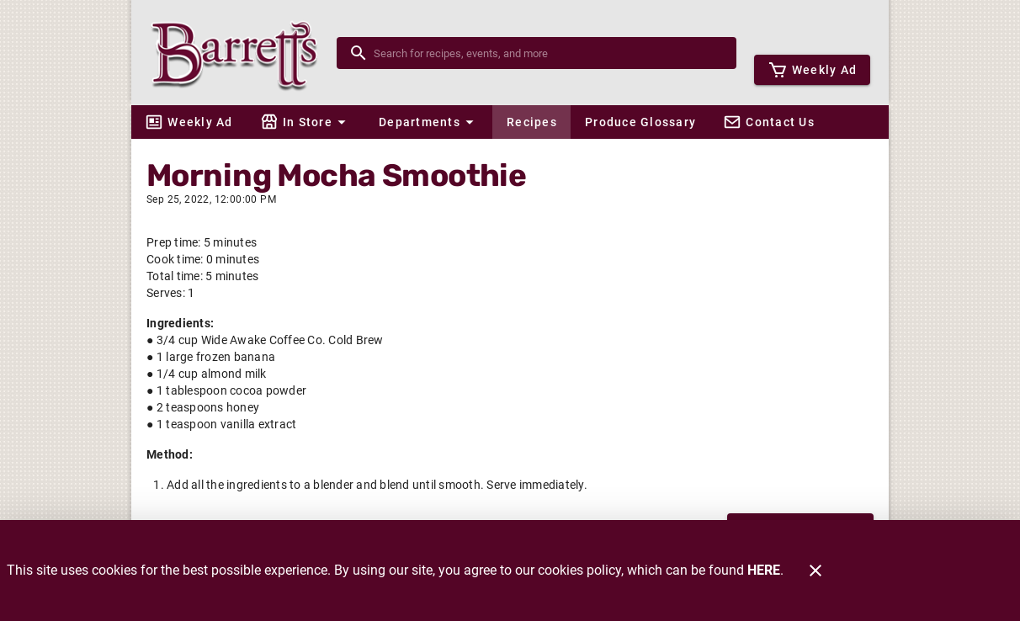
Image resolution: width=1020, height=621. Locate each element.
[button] (305, 122)
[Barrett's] (239, 52)
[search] (548, 53)
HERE (763, 570)
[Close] (815, 570)
